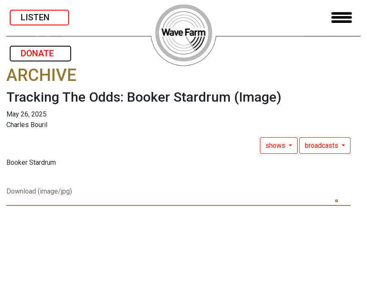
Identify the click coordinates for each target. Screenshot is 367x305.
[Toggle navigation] (341, 17)
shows (276, 145)
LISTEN (39, 17)
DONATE (40, 53)
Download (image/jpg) (39, 191)
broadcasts (322, 145)
